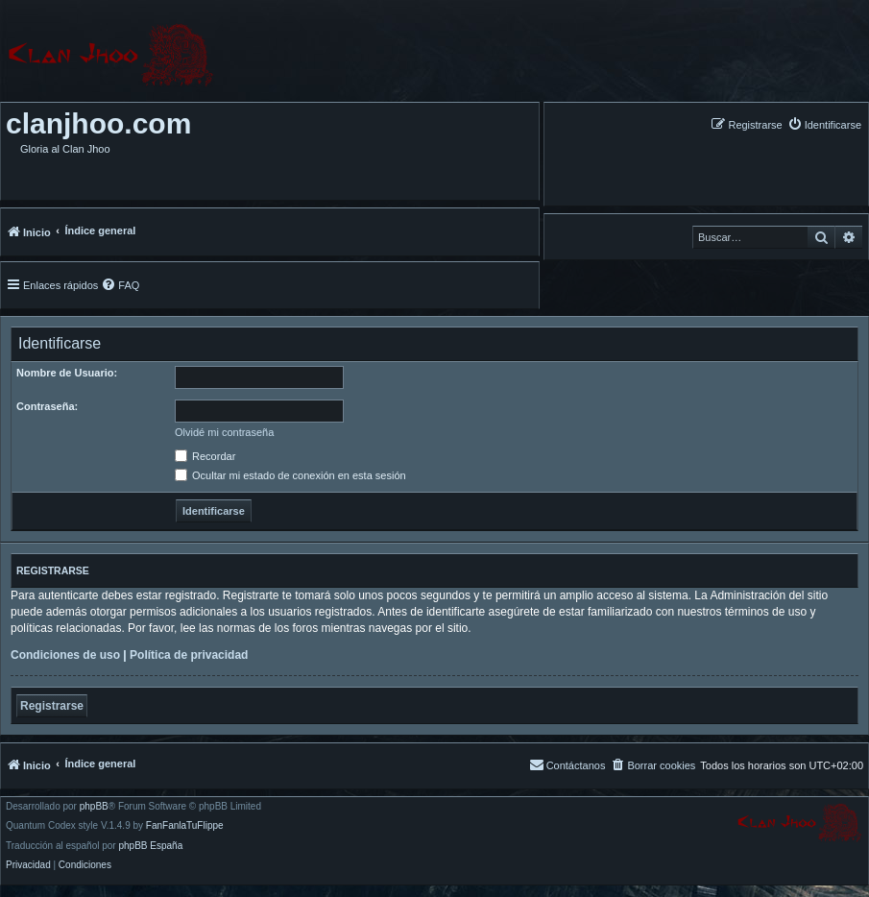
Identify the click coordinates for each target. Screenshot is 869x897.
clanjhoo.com (98, 123)
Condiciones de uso (65, 655)
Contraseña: (47, 406)
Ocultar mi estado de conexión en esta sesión (290, 475)
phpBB (94, 807)
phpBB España (150, 846)
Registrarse (52, 706)
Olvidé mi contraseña (224, 432)
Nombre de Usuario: (66, 372)
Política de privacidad (189, 655)
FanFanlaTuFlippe (185, 826)
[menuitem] (824, 124)
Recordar (205, 456)
